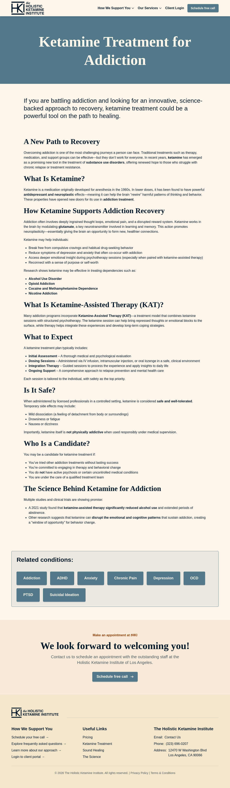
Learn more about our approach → (36, 750)
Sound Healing (93, 750)
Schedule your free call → (30, 737)
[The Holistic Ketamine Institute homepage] (27, 8)
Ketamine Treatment (97, 743)
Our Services (150, 8)
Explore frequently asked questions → (38, 743)
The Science (92, 757)
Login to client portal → (28, 757)
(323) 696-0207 (177, 743)
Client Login (174, 8)
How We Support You (116, 8)
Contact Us (173, 737)
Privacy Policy (139, 773)
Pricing (88, 737)
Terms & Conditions (163, 773)
